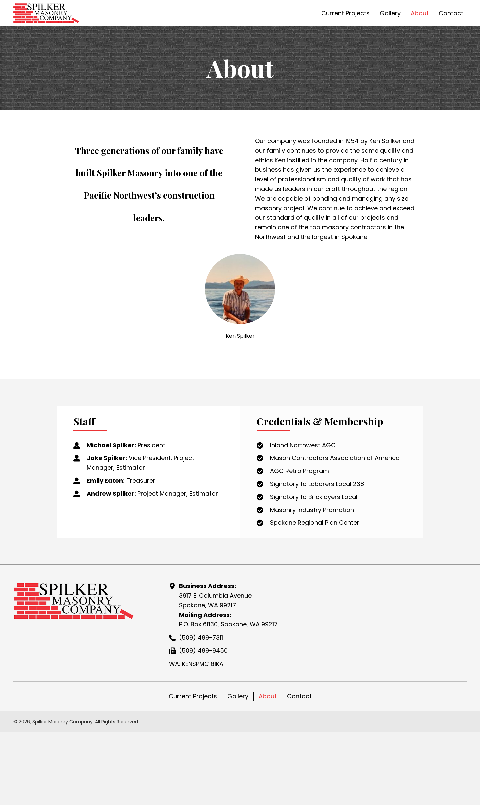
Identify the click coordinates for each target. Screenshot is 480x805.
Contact (299, 739)
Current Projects (193, 739)
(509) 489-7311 (201, 680)
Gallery (237, 739)
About (268, 739)
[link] (345, 12)
